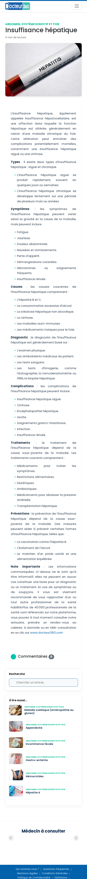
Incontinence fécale (39, 744)
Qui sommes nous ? (27, 869)
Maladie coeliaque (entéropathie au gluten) (49, 711)
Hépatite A (33, 792)
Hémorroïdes (35, 776)
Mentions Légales (27, 873)
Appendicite (34, 728)
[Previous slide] (11, 838)
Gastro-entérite (37, 760)
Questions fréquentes (56, 869)
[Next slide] (76, 838)
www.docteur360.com (46, 632)
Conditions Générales (55, 873)
